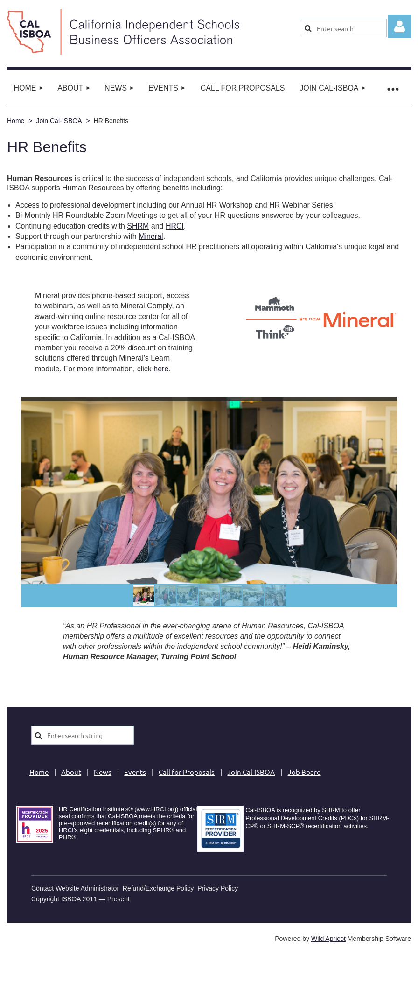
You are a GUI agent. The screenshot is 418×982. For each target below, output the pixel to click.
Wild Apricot (328, 938)
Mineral (151, 236)
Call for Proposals (187, 771)
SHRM (138, 226)
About (71, 771)
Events (135, 771)
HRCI (175, 226)
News (102, 771)
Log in (399, 26)
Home (15, 121)
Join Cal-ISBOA (59, 121)
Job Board (304, 771)
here (160, 369)
